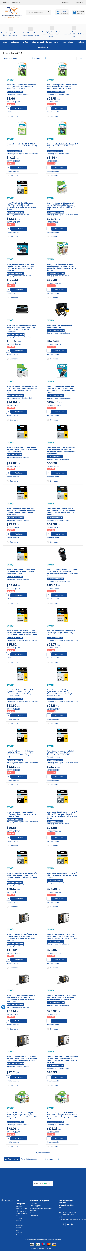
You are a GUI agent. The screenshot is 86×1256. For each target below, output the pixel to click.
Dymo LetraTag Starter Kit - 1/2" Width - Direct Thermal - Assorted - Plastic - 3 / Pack (22, 146)
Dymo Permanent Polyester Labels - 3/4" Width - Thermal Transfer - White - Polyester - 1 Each (22, 814)
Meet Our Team (21, 1209)
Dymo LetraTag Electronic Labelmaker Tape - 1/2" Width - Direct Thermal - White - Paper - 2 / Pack (21, 87)
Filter (80, 58)
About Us (6, 2)
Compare (12, 116)
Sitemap (19, 1232)
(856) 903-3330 (70, 1212)
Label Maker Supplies (21, 95)
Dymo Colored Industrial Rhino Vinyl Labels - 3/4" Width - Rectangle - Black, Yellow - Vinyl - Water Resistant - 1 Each (22, 633)
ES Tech (49, 1248)
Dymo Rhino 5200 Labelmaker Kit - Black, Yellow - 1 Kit (60, 326)
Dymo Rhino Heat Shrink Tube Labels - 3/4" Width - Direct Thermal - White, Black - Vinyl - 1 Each (21, 572)
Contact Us (16, 2)
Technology (68, 42)
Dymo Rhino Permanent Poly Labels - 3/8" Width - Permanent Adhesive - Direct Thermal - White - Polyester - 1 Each (21, 754)
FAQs (17, 1230)
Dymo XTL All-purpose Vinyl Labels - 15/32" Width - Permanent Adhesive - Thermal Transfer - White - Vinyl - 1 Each (62, 936)
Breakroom (43, 47)
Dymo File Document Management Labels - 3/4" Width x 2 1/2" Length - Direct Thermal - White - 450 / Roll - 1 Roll (61, 206)
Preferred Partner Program (19, 1220)
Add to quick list (13, 112)
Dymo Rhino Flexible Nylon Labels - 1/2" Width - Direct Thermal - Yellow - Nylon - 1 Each (62, 875)
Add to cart (19, 108)
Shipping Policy (21, 1211)
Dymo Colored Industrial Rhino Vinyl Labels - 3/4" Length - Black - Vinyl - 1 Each (61, 633)
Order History (77, 2)
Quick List (64, 2)
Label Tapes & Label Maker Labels (26, 154)
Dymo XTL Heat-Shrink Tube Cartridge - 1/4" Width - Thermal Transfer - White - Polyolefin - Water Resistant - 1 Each (22, 1058)
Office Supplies (35, 1206)
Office (25, 42)
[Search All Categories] (38, 12)
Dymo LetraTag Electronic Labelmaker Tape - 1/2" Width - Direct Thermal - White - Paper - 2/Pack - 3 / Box (62, 87)
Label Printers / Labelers (22, 276)
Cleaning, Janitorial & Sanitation (45, 42)
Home (4, 42)
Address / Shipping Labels (23, 398)
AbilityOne (15, 42)
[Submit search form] (48, 12)
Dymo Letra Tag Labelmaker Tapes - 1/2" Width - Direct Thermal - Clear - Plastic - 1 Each (62, 146)
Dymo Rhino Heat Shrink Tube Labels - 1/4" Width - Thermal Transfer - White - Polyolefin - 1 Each (22, 449)
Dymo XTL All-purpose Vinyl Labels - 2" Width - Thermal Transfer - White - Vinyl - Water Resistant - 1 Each (62, 997)
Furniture (80, 42)
